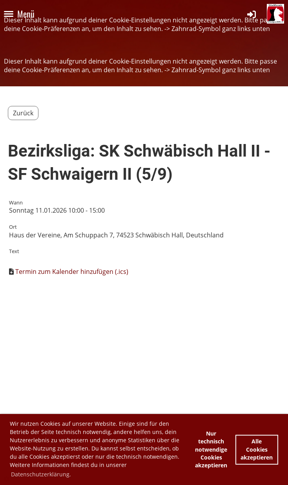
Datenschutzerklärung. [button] (41, 474)
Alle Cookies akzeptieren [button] (257, 449)
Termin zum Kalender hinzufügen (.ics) (71, 271)
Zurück (23, 113)
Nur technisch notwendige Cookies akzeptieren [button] (211, 449)
